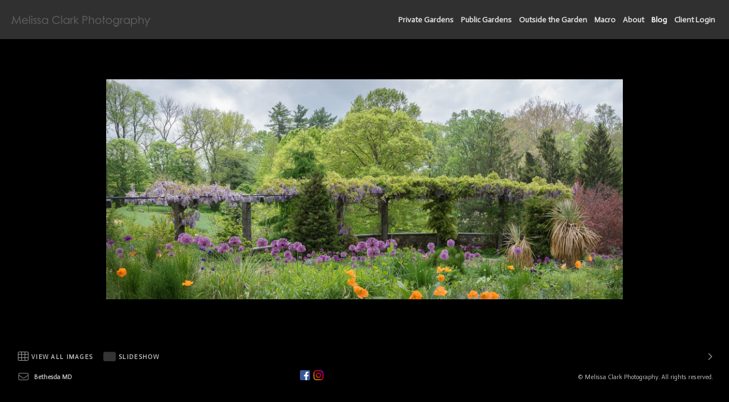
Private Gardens (426, 20)
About (633, 20)
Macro (605, 20)
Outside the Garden (553, 20)
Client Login (694, 20)
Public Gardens (486, 20)
